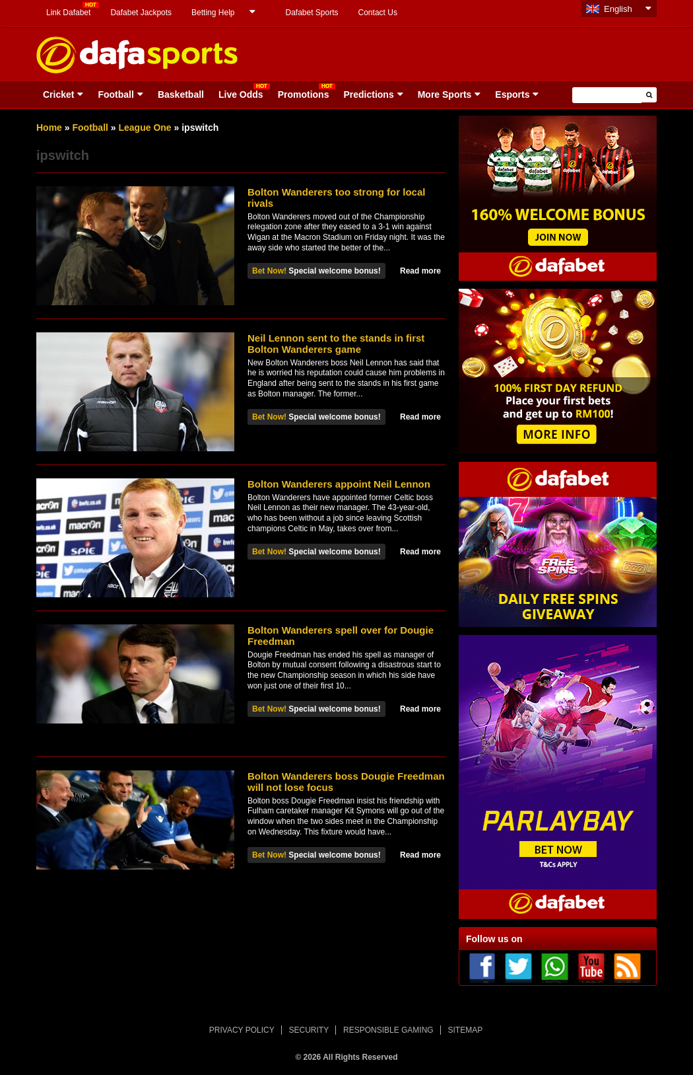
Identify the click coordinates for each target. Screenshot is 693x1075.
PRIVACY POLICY (242, 1030)
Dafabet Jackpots (141, 12)
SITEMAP (464, 1030)
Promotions (303, 94)
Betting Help (212, 12)
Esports (512, 94)
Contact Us (377, 12)
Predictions (368, 94)
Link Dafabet (68, 12)
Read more (420, 271)
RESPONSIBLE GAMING (388, 1030)
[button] (649, 94)
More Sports (445, 94)
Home (49, 127)
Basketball (181, 94)
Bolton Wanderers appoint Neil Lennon (339, 484)
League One (145, 127)
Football (115, 94)
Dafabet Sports (311, 12)
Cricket (58, 94)
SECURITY (309, 1030)
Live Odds (240, 94)
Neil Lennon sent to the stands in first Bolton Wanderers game (336, 343)
